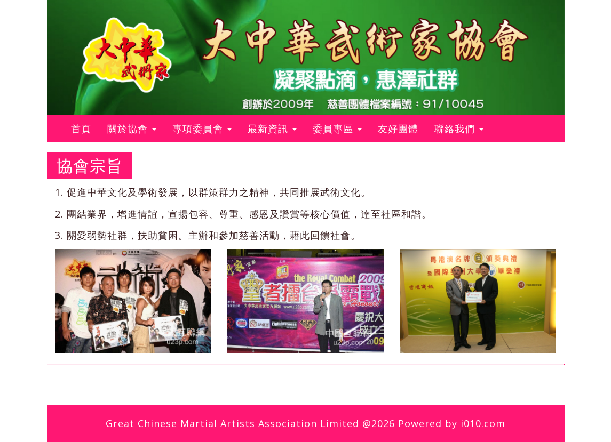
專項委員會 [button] (202, 128)
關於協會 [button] (131, 128)
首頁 (85, 128)
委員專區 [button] (337, 128)
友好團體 (398, 128)
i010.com (483, 423)
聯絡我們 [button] (458, 128)
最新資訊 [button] (272, 128)
